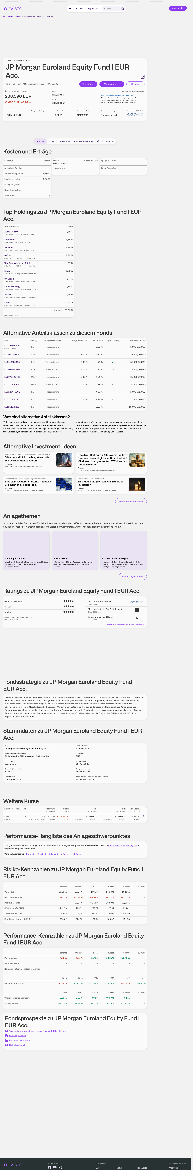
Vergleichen (109, 84)
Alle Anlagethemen (132, 576)
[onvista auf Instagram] (60, 1168)
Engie (7, 271)
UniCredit (9, 278)
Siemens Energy (12, 286)
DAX (98, 1167)
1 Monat (31, 854)
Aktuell (79, 8)
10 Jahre (77, 854)
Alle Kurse (65, 141)
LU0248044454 (12, 345)
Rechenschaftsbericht (20, 1040)
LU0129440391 (12, 391)
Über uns (173, 1167)
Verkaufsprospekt (17, 1035)
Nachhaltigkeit (105, 141)
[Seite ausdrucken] (142, 77)
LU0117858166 (11, 399)
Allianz (7, 294)
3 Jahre (53, 854)
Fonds (17, 16)
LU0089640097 (12, 369)
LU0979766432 (12, 377)
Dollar (119, 1167)
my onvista (93, 8)
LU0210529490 (12, 362)
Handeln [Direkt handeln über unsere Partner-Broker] (135, 84)
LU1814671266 (11, 406)
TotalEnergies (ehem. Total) (17, 263)
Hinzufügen (88, 84)
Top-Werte (142, 1167)
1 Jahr (42, 854)
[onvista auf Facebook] (49, 1168)
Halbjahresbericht (17, 1045)
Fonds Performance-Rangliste (122, 845)
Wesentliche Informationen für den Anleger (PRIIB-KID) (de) (37, 1031)
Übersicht (40, 141)
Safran (7, 255)
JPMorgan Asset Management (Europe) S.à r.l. (41, 84)
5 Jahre (65, 854)
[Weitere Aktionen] (144, 817)
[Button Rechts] (121, 84)
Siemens (8, 247)
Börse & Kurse (8, 16)
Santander (9, 239)
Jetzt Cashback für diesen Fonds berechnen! (117, 95)
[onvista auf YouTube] (54, 1168)
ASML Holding (11, 231)
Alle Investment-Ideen (131, 501)
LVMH (7, 302)
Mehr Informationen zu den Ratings (125, 624)
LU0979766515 (12, 354)
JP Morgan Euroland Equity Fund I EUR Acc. (37, 16)
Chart (53, 141)
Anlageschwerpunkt (84, 141)
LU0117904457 (11, 384)
